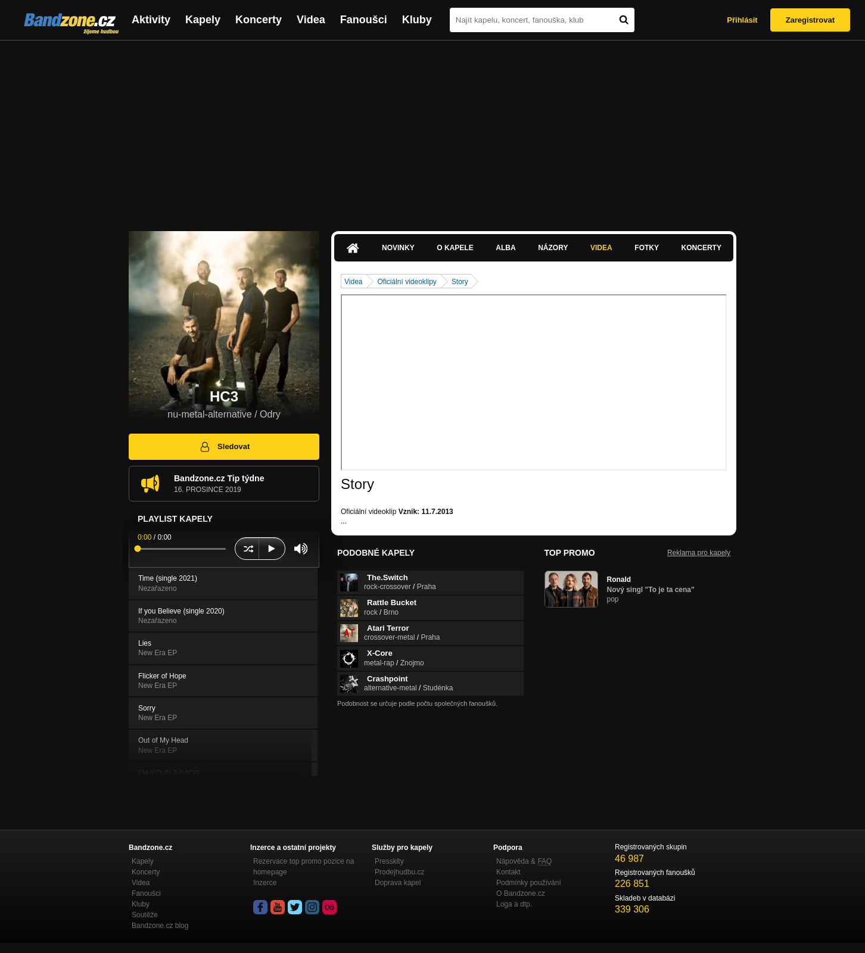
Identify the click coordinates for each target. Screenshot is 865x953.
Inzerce (264, 883)
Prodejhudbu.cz (399, 872)
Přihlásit (742, 19)
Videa (311, 20)
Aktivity (151, 20)
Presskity (389, 861)
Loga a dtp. (514, 904)
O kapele (455, 248)
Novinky (398, 248)
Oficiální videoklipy (406, 282)
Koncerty (258, 20)
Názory (553, 248)
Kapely (202, 20)
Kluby (417, 20)
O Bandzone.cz (520, 893)
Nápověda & (524, 861)
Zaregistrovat (810, 19)
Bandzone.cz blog (160, 925)
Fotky (646, 248)
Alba (505, 248)
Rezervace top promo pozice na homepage (303, 866)
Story (460, 282)
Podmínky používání (528, 883)
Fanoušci (363, 20)
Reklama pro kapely (698, 553)
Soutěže (145, 915)
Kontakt (508, 872)
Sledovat (224, 446)
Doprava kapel (398, 883)
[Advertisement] (432, 129)
